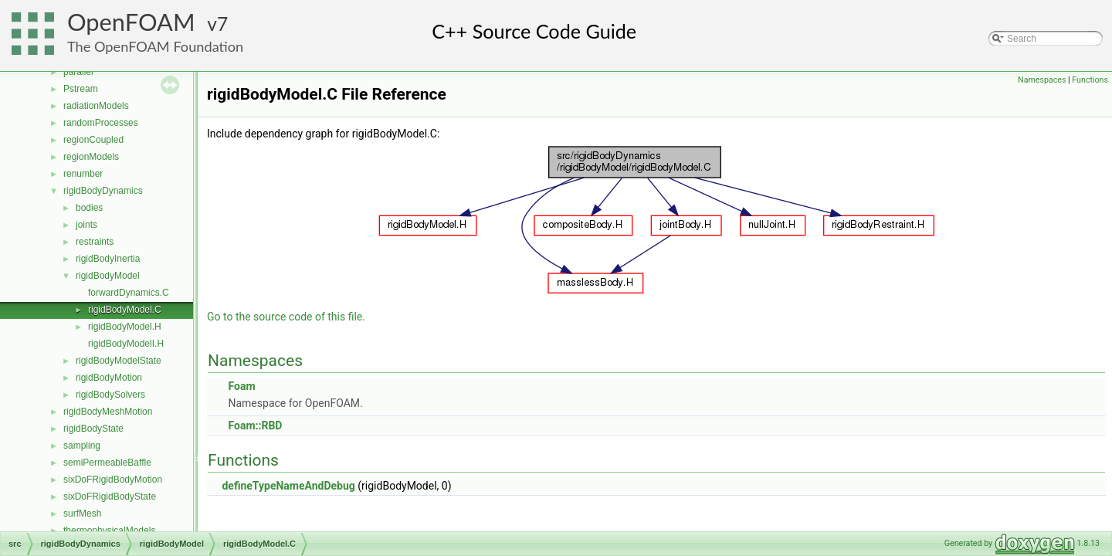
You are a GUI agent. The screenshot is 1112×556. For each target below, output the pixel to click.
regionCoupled (93, 139)
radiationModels (96, 105)
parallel (78, 71)
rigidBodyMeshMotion (107, 411)
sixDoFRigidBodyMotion (112, 479)
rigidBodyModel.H (124, 326)
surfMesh (82, 513)
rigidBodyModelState (118, 360)
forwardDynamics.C (128, 292)
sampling (81, 445)
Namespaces (1042, 80)
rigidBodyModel (108, 275)
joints (86, 224)
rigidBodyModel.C (124, 309)
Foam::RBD (255, 425)
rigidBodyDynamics (103, 190)
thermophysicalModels (109, 530)
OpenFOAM (131, 22)
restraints (95, 241)
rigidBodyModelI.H (126, 343)
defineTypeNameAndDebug (288, 486)
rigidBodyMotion (109, 377)
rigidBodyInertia (108, 258)
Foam (241, 386)
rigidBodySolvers (110, 394)
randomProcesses (100, 122)
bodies (89, 207)
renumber (83, 173)
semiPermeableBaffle (107, 462)
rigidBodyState (93, 428)
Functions (1090, 80)
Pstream (80, 88)
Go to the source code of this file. (286, 316)
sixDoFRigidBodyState (109, 496)
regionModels (91, 156)
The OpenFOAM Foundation (155, 46)
